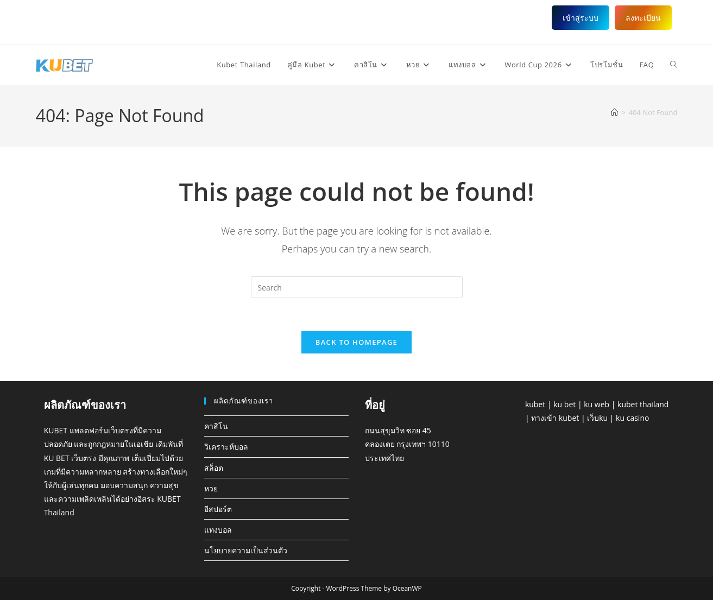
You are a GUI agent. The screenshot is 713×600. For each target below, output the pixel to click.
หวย (211, 488)
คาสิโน (216, 426)
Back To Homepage (356, 342)
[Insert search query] (357, 287)
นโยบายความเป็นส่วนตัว (245, 550)
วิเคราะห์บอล (226, 446)
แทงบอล (218, 530)
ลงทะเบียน (643, 17)
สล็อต (213, 468)
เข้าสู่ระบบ (580, 17)
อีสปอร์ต (218, 509)
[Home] (614, 112)
